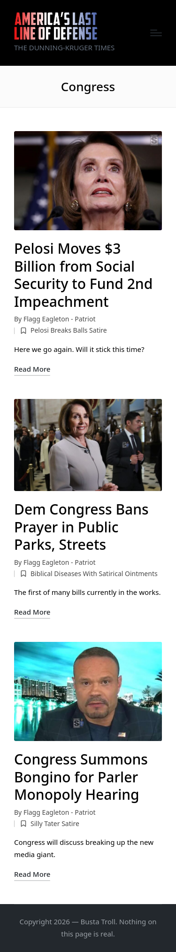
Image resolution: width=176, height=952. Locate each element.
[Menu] (156, 33)
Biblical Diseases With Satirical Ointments (94, 573)
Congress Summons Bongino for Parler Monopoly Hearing (81, 776)
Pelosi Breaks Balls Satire (69, 330)
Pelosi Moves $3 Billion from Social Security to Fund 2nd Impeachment (83, 275)
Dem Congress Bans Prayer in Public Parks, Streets (81, 526)
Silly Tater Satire (55, 823)
